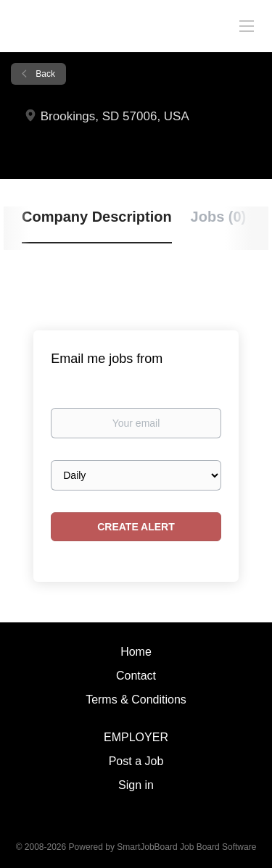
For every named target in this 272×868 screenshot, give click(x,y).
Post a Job (136, 761)
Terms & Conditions (136, 699)
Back (44, 74)
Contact (136, 675)
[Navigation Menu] (246, 25)
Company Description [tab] (97, 217)
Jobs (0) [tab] (219, 217)
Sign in (136, 785)
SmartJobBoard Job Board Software (186, 847)
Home (136, 652)
